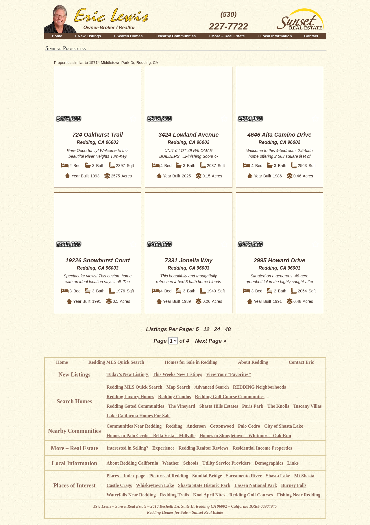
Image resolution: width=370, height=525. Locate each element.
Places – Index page (126, 475)
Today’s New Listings (128, 374)
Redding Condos (174, 396)
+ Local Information (274, 35)
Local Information (74, 463)
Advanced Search (211, 387)
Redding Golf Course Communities (229, 396)
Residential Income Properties (262, 448)
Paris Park (252, 406)
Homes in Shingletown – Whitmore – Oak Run (245, 435)
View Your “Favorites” (228, 374)
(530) (228, 21)
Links (293, 463)
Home (57, 35)
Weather (170, 463)
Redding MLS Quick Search (116, 362)
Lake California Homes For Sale (139, 415)
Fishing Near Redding (298, 494)
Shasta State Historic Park (204, 485)
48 (228, 329)
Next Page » (210, 341)
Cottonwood (222, 426)
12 (206, 329)
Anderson (196, 426)
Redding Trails (174, 494)
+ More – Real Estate (226, 35)
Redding (174, 426)
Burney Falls (294, 485)
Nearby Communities (74, 431)
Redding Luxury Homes (130, 396)
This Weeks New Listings (177, 374)
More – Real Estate (74, 448)
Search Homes (74, 401)
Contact (311, 35)
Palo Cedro (249, 426)
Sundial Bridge (207, 475)
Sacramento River (244, 475)
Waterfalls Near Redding (131, 494)
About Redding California (132, 463)
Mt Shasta (304, 475)
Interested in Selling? (128, 448)
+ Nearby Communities (175, 35)
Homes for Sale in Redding (191, 362)
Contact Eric (301, 362)
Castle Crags (119, 485)
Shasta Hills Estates (218, 406)
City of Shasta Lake (283, 426)
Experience (163, 448)
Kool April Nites (209, 494)
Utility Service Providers (226, 463)
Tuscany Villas (307, 406)
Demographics (269, 463)
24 (217, 329)
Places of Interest (74, 485)
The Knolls (278, 406)
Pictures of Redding (168, 475)
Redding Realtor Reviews (204, 448)
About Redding (253, 362)
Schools (190, 463)
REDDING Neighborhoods (259, 387)
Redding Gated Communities (135, 406)
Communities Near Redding (134, 426)
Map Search (178, 387)
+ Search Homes (128, 35)
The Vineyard (181, 406)
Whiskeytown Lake (155, 485)
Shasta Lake (278, 475)
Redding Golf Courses (251, 494)
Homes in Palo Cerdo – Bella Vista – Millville (151, 435)
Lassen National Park (255, 485)
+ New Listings (88, 35)
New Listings (74, 374)
